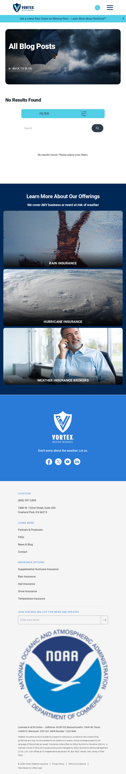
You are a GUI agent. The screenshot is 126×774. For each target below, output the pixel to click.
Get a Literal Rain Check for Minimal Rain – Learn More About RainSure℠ (63, 18)
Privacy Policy (58, 764)
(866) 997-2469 (27, 500)
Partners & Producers (30, 529)
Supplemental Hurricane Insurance (38, 569)
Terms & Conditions (77, 764)
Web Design (23, 768)
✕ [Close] (123, 18)
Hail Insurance (26, 584)
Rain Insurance (27, 576)
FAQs (21, 537)
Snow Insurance (27, 591)
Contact (22, 551)
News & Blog (25, 544)
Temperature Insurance (31, 598)
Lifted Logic (37, 768)
